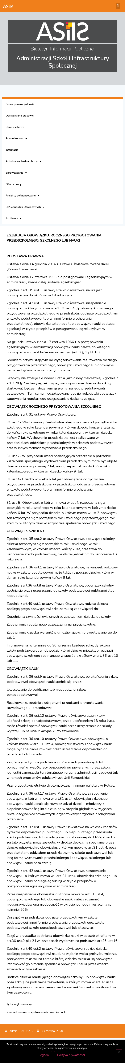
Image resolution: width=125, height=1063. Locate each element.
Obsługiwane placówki (20, 115)
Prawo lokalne (16, 138)
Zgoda (44, 1055)
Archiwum (14, 218)
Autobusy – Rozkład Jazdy (23, 161)
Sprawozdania (16, 173)
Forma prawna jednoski (20, 104)
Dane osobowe (15, 127)
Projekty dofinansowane (22, 195)
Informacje (14, 150)
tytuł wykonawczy (19, 1004)
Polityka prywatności (71, 1055)
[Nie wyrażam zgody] (119, 1051)
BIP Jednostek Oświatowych (25, 207)
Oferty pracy (13, 184)
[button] (118, 6)
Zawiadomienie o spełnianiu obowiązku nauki (36, 1012)
